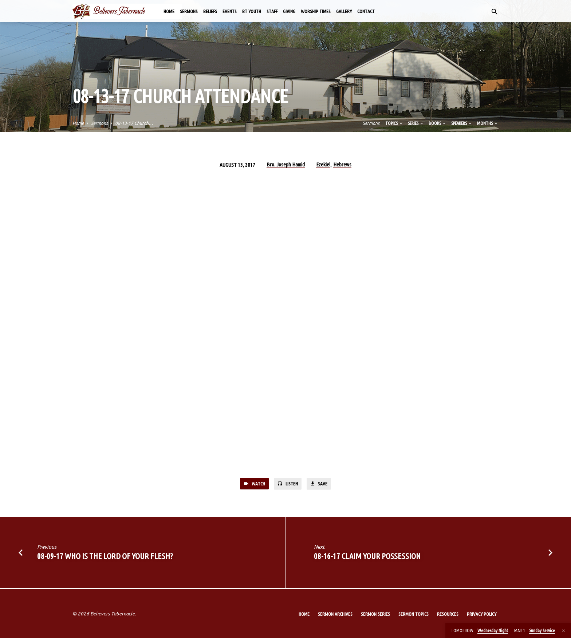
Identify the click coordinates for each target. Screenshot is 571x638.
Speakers (462, 123)
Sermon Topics (413, 614)
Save (321, 483)
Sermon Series (375, 614)
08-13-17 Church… (134, 123)
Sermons (189, 11)
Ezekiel (323, 164)
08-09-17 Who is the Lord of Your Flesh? (105, 557)
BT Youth (251, 11)
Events (230, 11)
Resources (447, 614)
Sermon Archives (335, 614)
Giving (289, 11)
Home (169, 11)
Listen (288, 483)
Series (416, 123)
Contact (366, 11)
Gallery (344, 11)
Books (438, 123)
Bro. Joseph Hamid (286, 164)
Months (488, 123)
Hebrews (342, 164)
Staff (272, 11)
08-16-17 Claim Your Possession (367, 557)
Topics (394, 123)
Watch (252, 483)
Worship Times (316, 11)
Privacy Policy (481, 614)
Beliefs (210, 11)
